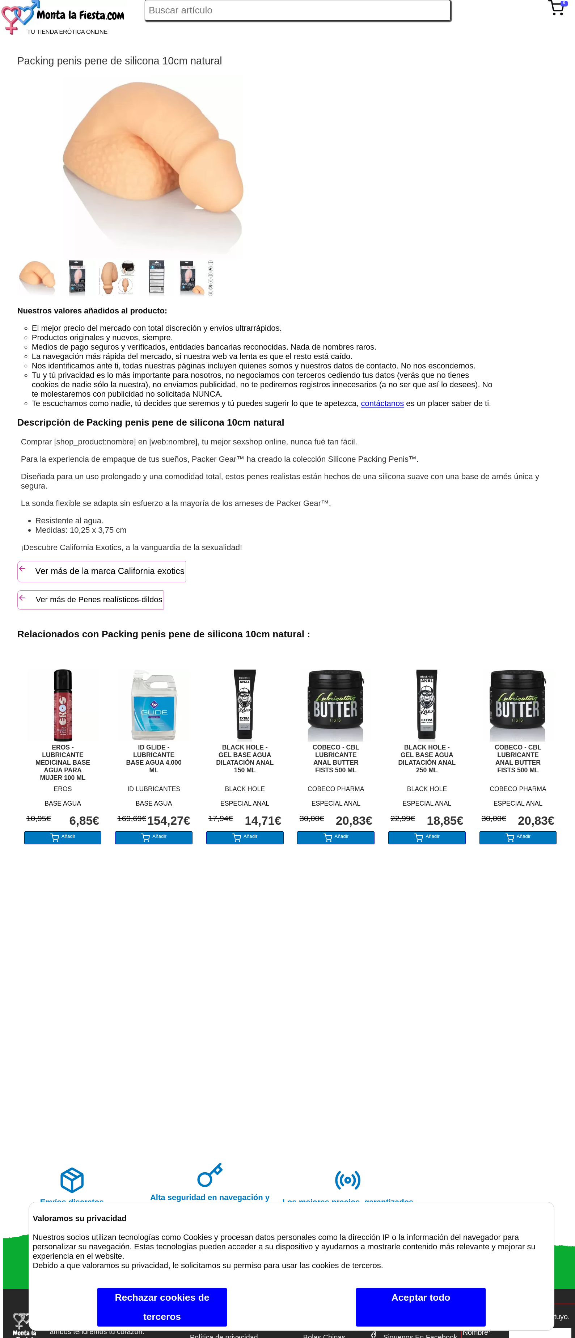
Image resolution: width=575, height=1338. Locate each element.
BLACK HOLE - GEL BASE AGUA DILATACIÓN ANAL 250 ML (427, 759)
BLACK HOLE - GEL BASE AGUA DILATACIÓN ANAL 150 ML (245, 759)
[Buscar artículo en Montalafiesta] (298, 10)
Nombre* (477, 1332)
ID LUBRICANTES (153, 789)
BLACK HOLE (245, 789)
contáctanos (382, 403)
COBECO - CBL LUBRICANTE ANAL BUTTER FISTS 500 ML (336, 759)
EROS (63, 789)
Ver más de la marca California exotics (101, 570)
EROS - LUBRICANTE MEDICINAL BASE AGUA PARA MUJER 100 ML (62, 762)
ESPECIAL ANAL (244, 803)
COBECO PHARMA (336, 789)
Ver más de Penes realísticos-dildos (90, 599)
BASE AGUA (63, 803)
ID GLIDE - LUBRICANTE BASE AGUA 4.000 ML (154, 759)
